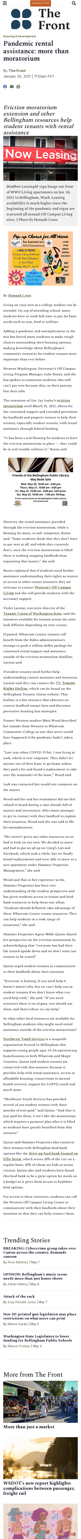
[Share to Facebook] (5, 87)
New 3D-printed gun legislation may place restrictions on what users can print (39, 1316)
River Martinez (18, 1262)
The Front (17, 70)
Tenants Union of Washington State (32, 613)
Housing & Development (19, 36)
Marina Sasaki (18, 1324)
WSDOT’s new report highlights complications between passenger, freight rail (39, 1488)
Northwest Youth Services (24, 1039)
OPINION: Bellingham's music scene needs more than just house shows (35, 1276)
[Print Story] (18, 87)
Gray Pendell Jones (22, 1302)
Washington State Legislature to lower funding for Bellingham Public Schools (37, 1338)
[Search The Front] (75, 3)
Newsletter (40, 3)
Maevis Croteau (19, 1346)
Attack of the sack (19, 1296)
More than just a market (28, 1426)
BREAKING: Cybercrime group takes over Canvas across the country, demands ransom (39, 1252)
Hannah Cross (19, 295)
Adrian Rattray (18, 1284)
